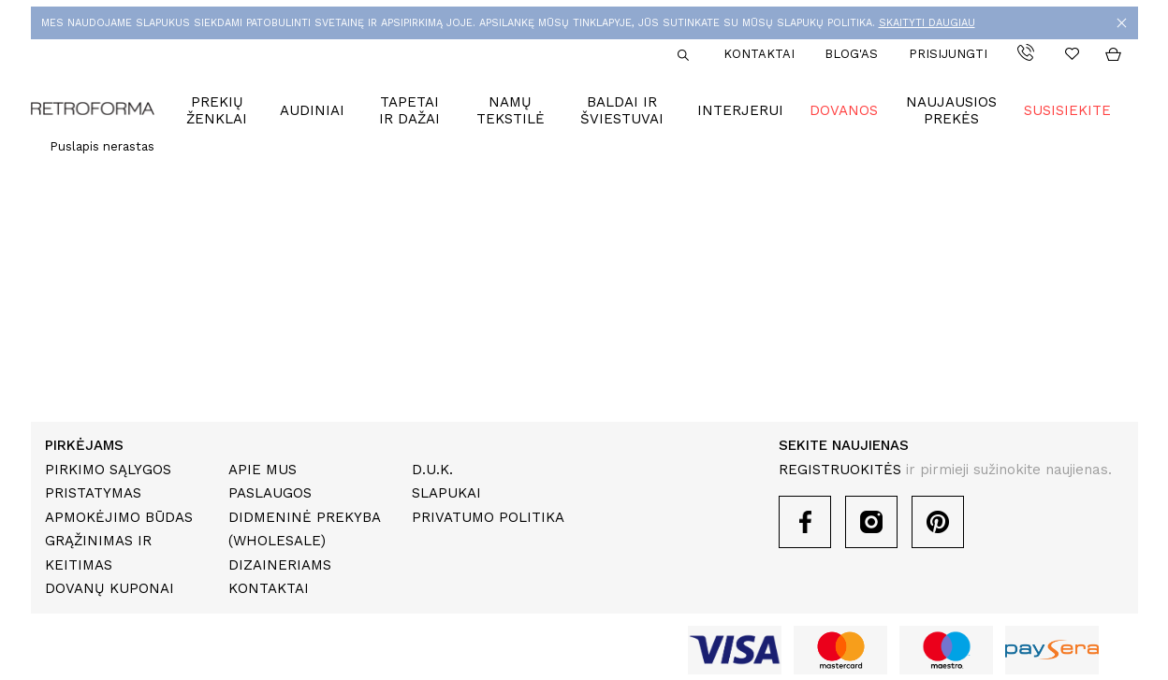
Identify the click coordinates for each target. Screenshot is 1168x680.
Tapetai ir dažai (409, 110)
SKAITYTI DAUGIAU (927, 23)
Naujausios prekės (951, 110)
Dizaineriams (279, 565)
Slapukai (446, 493)
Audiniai (312, 110)
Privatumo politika (488, 517)
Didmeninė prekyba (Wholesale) (304, 529)
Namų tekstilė (510, 110)
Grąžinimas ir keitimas (98, 552)
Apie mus (262, 469)
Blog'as (851, 54)
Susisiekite (1067, 110)
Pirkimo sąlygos (108, 469)
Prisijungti (948, 54)
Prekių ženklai (216, 110)
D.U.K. (432, 469)
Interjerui (740, 110)
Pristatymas (93, 493)
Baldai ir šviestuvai (622, 110)
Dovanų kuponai (109, 588)
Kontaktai (759, 54)
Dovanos (844, 110)
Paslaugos (270, 493)
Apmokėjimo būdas (119, 517)
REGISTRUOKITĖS (840, 469)
